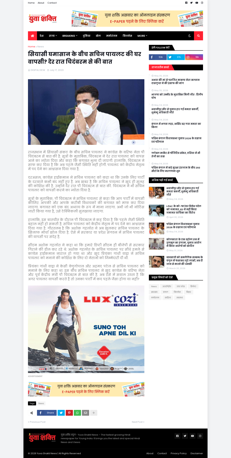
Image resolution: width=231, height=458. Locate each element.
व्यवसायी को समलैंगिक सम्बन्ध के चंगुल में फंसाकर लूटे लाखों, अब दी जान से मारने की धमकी (184, 261)
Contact (52, 2)
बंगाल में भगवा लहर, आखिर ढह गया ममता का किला (176, 125)
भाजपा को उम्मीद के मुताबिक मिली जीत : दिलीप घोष (177, 96)
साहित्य (168, 297)
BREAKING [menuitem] (68, 36)
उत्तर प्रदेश (181, 286)
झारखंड (154, 292)
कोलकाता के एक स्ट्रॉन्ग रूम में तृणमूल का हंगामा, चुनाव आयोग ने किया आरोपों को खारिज (183, 243)
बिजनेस (177, 292)
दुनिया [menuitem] (86, 36)
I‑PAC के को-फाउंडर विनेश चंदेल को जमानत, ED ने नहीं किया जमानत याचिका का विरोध (183, 209)
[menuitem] (32, 35)
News (40, 46)
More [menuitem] (141, 36)
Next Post (137, 422)
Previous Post (37, 422)
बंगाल (165, 292)
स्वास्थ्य (179, 297)
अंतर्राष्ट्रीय (166, 286)
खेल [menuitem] (98, 36)
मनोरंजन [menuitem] (111, 36)
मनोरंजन (155, 297)
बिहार (188, 292)
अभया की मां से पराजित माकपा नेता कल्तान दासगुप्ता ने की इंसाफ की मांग (175, 81)
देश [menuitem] (41, 36)
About (41, 2)
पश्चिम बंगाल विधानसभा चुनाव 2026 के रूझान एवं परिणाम (176, 140)
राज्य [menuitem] (52, 36)
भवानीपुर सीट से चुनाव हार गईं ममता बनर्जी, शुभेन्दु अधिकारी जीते (175, 111)
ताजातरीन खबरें (160, 67)
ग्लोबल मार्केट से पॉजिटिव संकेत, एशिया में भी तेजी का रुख (175, 155)
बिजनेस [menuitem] (127, 36)
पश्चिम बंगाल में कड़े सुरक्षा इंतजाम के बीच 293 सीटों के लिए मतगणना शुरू (175, 169)
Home (31, 2)
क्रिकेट (193, 286)
